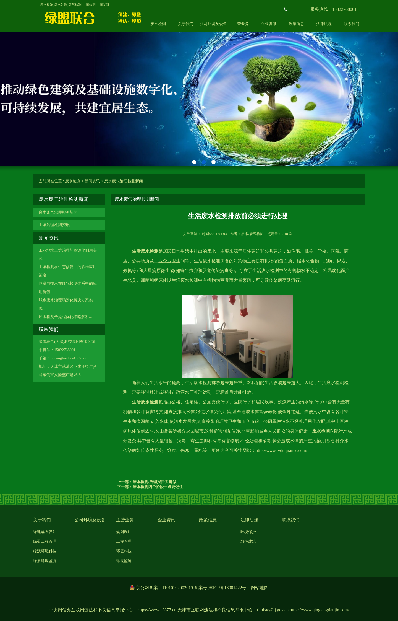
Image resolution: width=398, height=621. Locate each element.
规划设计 (124, 532)
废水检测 (158, 24)
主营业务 (241, 24)
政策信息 (296, 24)
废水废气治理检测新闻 (123, 181)
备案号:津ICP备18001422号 (220, 587)
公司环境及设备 (213, 24)
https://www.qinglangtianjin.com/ (319, 609)
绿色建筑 (248, 541)
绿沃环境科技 (44, 551)
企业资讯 (268, 24)
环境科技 (124, 551)
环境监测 (124, 561)
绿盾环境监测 (44, 561)
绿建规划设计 (44, 532)
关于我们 (185, 24)
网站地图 (259, 587)
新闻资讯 (92, 181)
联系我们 (351, 24)
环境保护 (248, 532)
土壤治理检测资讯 (54, 225)
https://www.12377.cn (156, 609)
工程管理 (124, 541)
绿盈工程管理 (44, 541)
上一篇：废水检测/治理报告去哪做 (146, 482)
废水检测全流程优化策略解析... (65, 317)
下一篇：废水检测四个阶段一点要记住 (150, 487)
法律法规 (324, 24)
